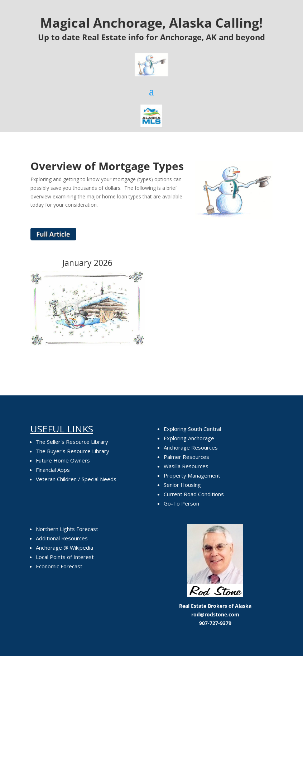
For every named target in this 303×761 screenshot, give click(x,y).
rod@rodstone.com (215, 614)
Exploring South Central (192, 428)
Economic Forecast (59, 566)
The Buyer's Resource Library (72, 451)
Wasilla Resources (186, 466)
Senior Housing (182, 484)
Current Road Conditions (194, 494)
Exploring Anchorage (189, 438)
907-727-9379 (215, 623)
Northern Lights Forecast (67, 528)
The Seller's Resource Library (72, 441)
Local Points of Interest (65, 556)
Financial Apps (53, 469)
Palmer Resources (186, 456)
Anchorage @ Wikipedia (64, 547)
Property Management (192, 475)
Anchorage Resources (191, 447)
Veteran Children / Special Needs (76, 479)
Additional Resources (62, 538)
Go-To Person (181, 503)
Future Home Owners (63, 460)
